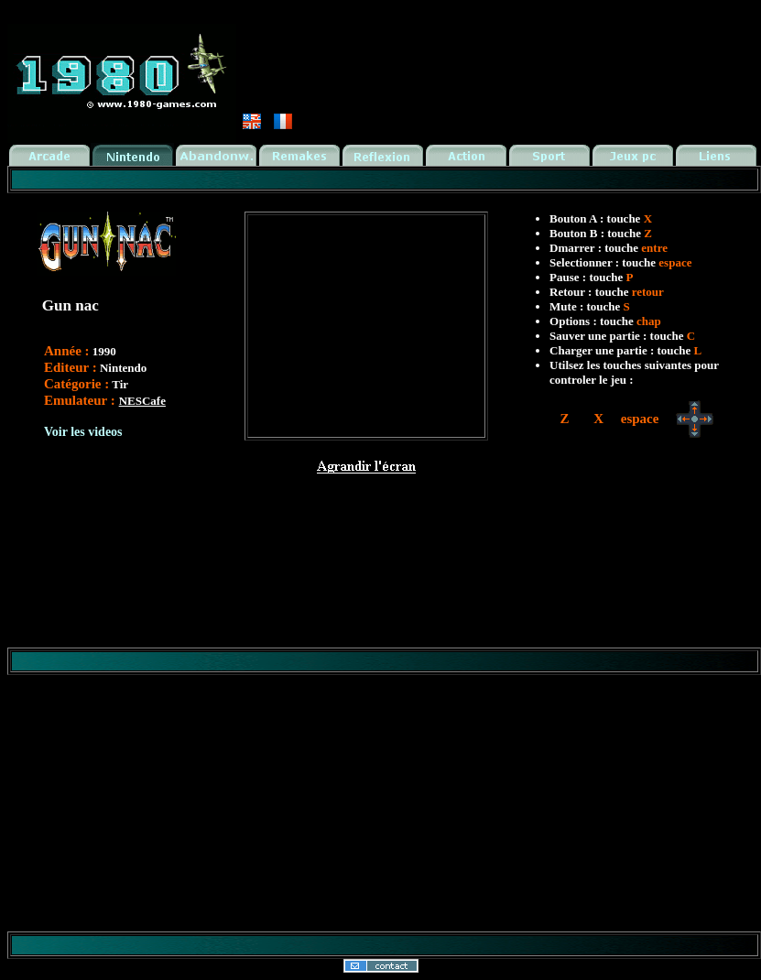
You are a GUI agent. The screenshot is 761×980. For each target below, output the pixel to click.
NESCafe (142, 401)
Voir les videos (83, 432)
